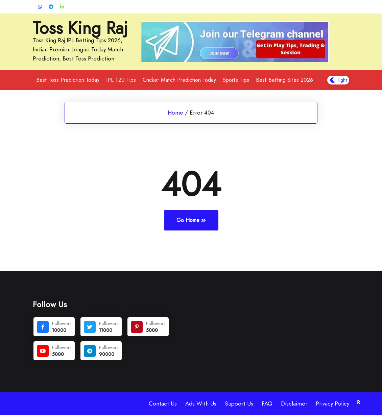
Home (175, 112)
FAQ (267, 403)
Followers (61, 323)
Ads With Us (200, 403)
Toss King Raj (80, 28)
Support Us (239, 403)
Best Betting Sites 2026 (284, 80)
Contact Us (163, 403)
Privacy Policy (332, 403)
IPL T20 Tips (121, 80)
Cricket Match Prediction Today (179, 80)
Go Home (191, 220)
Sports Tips (236, 80)
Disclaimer (294, 403)
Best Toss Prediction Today (67, 80)
